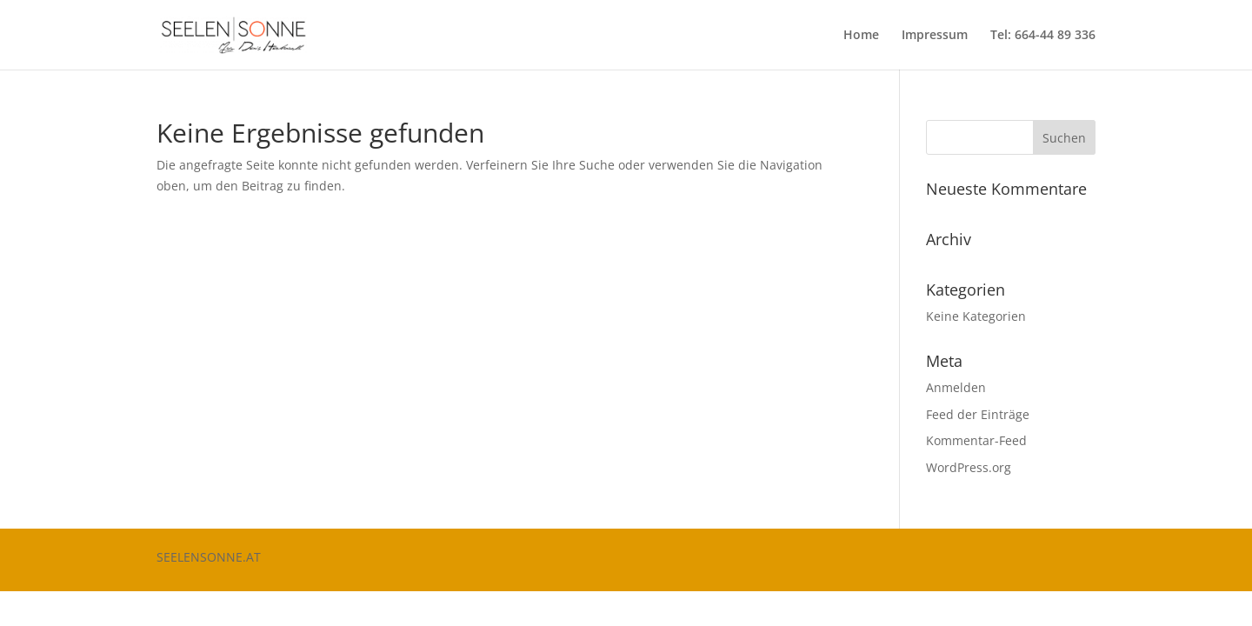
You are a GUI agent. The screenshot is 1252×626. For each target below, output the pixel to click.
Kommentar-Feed (976, 440)
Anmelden (956, 387)
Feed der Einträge (977, 414)
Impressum (935, 36)
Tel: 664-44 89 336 (1043, 36)
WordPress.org (968, 467)
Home (861, 36)
